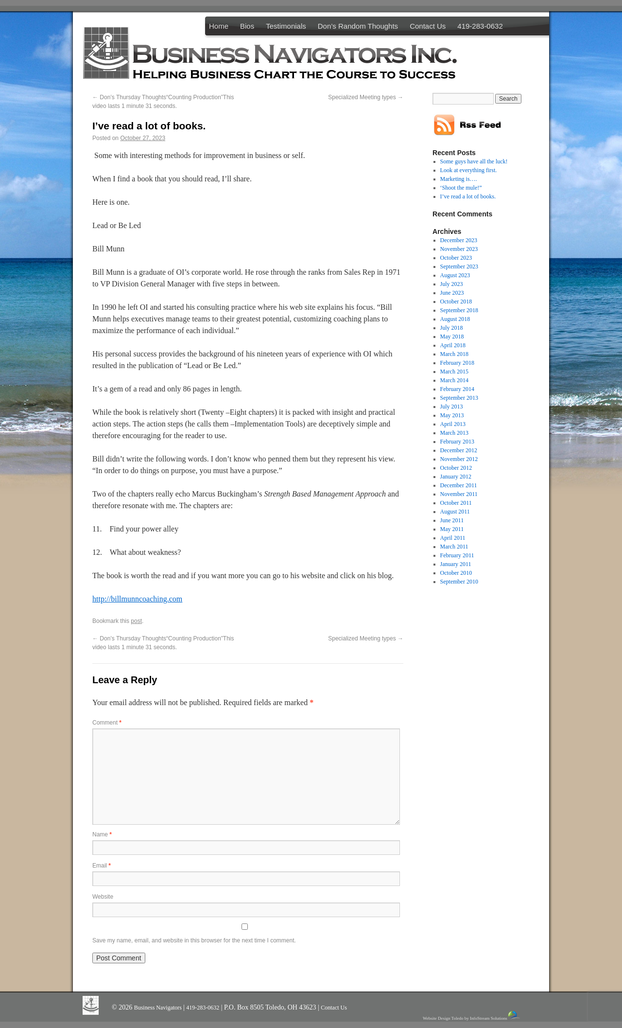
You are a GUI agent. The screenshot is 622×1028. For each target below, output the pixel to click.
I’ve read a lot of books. (468, 196)
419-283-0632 (479, 26)
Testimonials (286, 26)
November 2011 (459, 494)
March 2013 (454, 432)
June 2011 (452, 520)
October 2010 (456, 572)
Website (102, 896)
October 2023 (456, 257)
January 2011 (455, 564)
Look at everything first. (468, 170)
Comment (106, 722)
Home (218, 26)
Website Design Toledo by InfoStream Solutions (472, 1015)
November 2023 (459, 249)
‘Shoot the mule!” (461, 187)
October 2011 (456, 502)
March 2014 (454, 380)
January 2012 (455, 476)
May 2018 (452, 336)
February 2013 (457, 441)
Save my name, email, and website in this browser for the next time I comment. (194, 940)
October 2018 (456, 301)
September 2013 (459, 397)
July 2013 (451, 406)
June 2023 (452, 292)
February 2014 (457, 389)
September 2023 (459, 266)
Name (102, 834)
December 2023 (458, 240)
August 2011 (455, 511)
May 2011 (452, 529)
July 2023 (451, 284)
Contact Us (428, 26)
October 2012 (456, 467)
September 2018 (459, 310)
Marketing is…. (458, 179)
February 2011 (457, 555)
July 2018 (451, 327)
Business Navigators (158, 1007)
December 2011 (458, 485)
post (136, 621)
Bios (247, 26)
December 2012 (458, 450)
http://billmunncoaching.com (137, 599)
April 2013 (453, 424)
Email (101, 865)
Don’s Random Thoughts (358, 26)
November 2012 (459, 459)
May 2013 (452, 415)
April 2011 (453, 537)
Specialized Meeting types (365, 97)
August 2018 (455, 319)
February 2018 (457, 362)
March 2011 (454, 546)
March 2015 (454, 371)
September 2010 (459, 581)
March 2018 (454, 354)
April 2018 (453, 345)
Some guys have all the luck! (474, 161)
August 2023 (455, 275)
